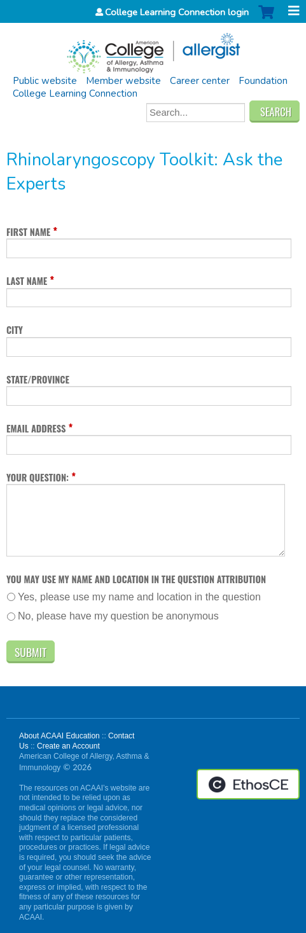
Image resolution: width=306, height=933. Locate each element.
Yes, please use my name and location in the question (139, 596)
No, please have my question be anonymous (118, 616)
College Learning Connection (75, 93)
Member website (123, 80)
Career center (200, 80)
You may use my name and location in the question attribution (136, 579)
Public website (45, 80)
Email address (36, 428)
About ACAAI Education (59, 735)
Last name (26, 280)
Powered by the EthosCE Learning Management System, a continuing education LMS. (248, 784)
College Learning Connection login (177, 12)
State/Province (37, 379)
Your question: (37, 477)
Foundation (263, 80)
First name (28, 231)
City (14, 329)
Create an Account (68, 746)
